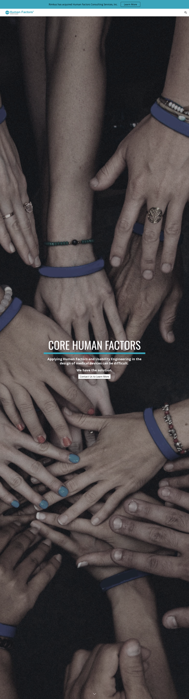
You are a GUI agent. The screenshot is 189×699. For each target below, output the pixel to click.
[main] (94, 355)
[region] (94, 4)
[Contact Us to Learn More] (94, 377)
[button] (185, 12)
